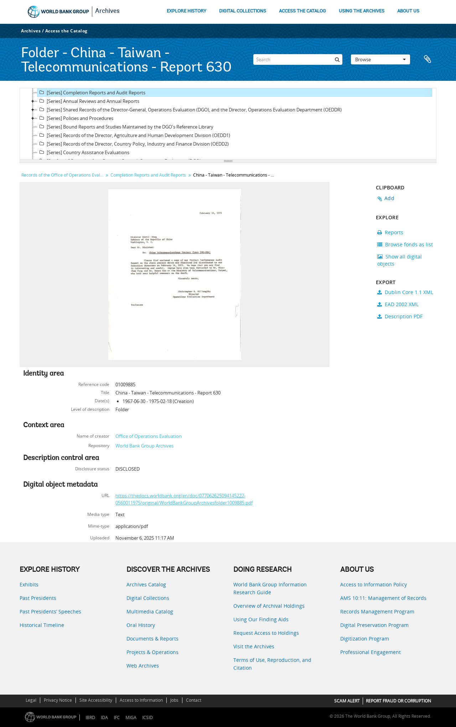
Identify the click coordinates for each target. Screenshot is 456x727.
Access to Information (141, 700)
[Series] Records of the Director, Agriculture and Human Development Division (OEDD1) (133, 135)
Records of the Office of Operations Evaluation (63, 175)
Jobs (174, 700)
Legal (31, 700)
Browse (380, 59)
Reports (390, 232)
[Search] (297, 59)
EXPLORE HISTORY (186, 11)
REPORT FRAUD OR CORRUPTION (398, 701)
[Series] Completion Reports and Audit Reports (91, 92)
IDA (104, 718)
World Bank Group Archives (144, 446)
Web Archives (142, 665)
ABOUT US (408, 11)
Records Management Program (377, 611)
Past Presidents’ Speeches (50, 611)
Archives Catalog (146, 584)
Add (389, 198)
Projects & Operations (152, 652)
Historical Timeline (42, 625)
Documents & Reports (152, 638)
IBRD (90, 718)
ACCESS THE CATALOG (302, 11)
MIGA (130, 718)
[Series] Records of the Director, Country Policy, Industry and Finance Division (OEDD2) (133, 144)
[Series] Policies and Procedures (75, 118)
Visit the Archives (253, 646)
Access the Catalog (66, 31)
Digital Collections (147, 598)
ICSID (147, 718)
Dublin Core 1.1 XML (405, 292)
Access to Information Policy (373, 584)
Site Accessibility (95, 700)
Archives (107, 11)
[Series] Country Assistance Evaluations (83, 152)
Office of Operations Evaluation (148, 436)
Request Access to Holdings (266, 632)
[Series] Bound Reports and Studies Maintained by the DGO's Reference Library (125, 126)
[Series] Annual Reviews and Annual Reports (88, 101)
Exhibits (29, 584)
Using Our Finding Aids (261, 619)
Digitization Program (364, 638)
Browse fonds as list (405, 244)
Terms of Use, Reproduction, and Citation (272, 664)
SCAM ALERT (347, 701)
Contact (193, 700)
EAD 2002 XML (398, 304)
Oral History (140, 625)
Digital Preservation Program (374, 625)
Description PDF (400, 316)
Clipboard (427, 59)
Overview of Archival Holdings (269, 605)
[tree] (228, 123)
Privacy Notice (58, 700)
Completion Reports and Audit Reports (148, 175)
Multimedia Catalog (149, 611)
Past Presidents (38, 598)
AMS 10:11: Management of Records (383, 598)
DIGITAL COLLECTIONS (242, 11)
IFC (117, 718)
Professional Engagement (370, 652)
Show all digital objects (399, 260)
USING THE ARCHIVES (361, 11)
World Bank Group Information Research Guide (270, 588)
